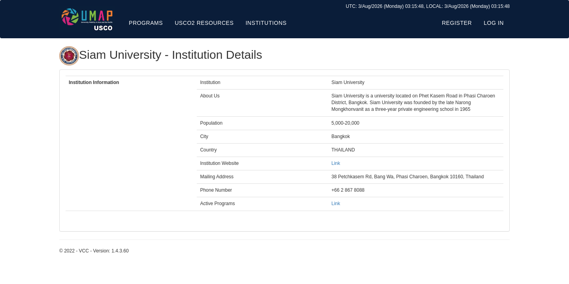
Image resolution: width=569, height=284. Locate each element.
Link (336, 163)
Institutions (265, 23)
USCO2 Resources (204, 23)
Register (457, 23)
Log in (494, 23)
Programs (146, 23)
